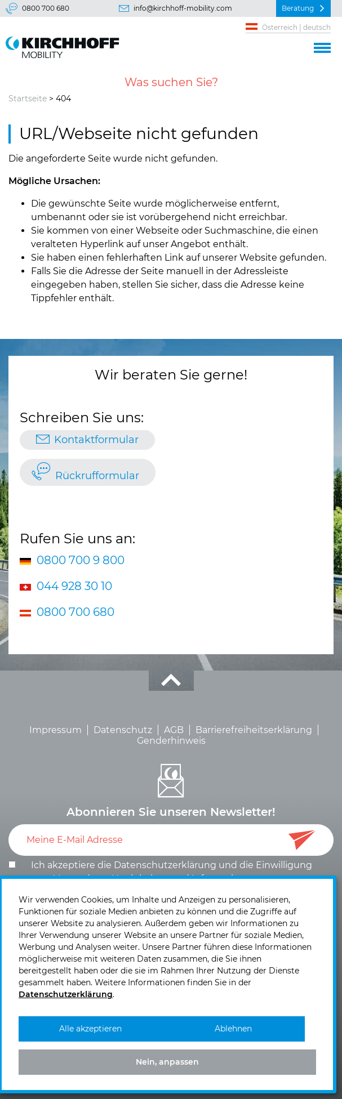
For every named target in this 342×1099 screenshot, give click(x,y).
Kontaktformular (96, 440)
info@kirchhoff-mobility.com (183, 8)
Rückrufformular (97, 476)
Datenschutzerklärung (165, 865)
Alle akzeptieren (90, 1029)
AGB (174, 730)
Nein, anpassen (167, 1062)
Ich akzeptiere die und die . (171, 872)
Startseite (27, 98)
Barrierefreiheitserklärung (254, 730)
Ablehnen (233, 1029)
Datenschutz (123, 730)
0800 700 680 (45, 8)
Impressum (55, 730)
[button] (322, 46)
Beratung (298, 8)
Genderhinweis (171, 740)
